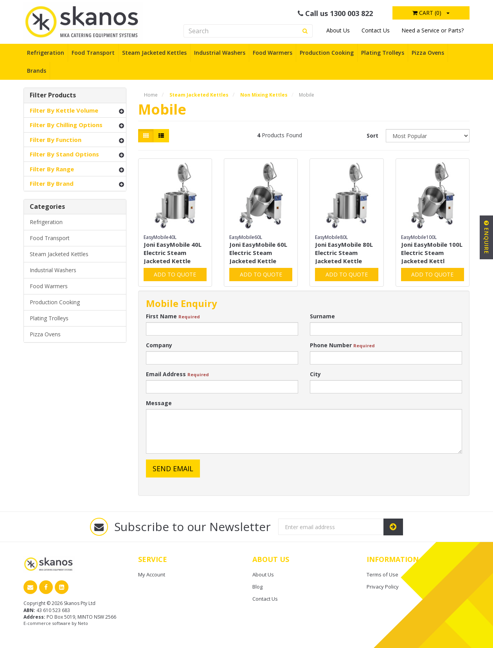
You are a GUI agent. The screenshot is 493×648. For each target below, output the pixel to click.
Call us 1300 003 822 (335, 13)
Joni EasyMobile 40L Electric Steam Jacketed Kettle (173, 253)
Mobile (306, 95)
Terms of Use (382, 574)
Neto (83, 623)
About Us (338, 30)
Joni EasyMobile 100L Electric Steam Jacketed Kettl (431, 253)
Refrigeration (45, 52)
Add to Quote (175, 274)
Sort (372, 135)
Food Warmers (272, 52)
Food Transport (93, 52)
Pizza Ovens (428, 52)
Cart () (426, 12)
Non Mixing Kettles (264, 95)
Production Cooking (327, 52)
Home (151, 95)
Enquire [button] (486, 237)
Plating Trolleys (382, 52)
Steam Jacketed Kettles (154, 52)
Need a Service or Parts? (432, 30)
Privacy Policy (383, 586)
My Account (151, 574)
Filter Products (53, 95)
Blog (257, 586)
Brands (36, 70)
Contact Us (376, 30)
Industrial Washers (219, 52)
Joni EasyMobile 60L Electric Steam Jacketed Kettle (258, 253)
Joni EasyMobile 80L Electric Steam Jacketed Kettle (344, 253)
